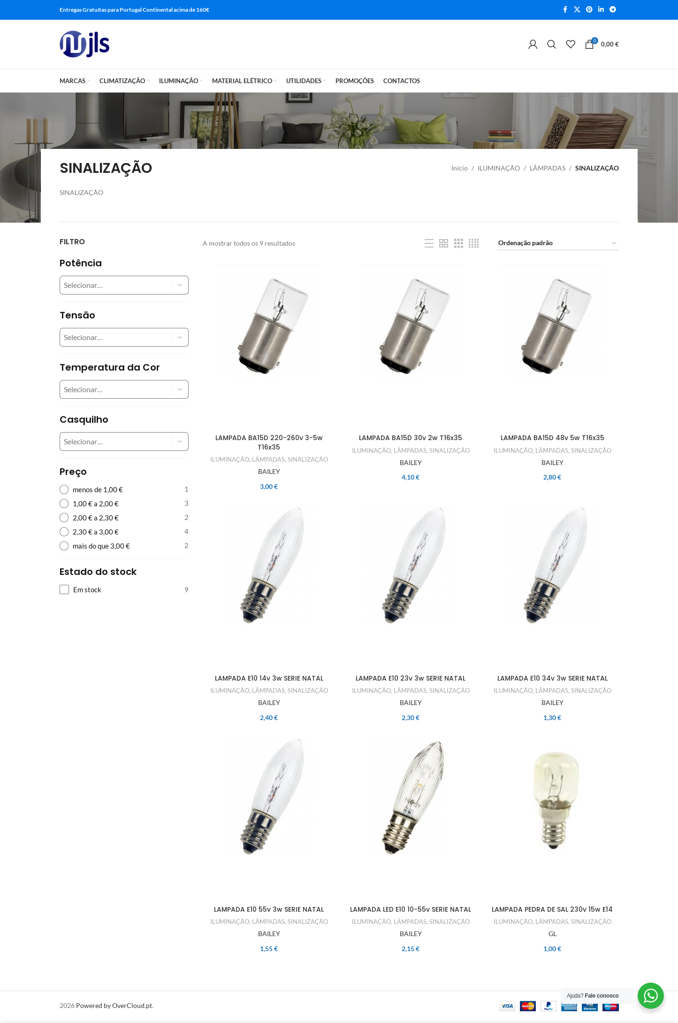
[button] (180, 285)
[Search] (551, 44)
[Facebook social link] (565, 10)
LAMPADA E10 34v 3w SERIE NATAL (552, 679)
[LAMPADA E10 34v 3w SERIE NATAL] (552, 588)
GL (552, 936)
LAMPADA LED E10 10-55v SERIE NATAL (410, 911)
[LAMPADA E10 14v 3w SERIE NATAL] (269, 588)
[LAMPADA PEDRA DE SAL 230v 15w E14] (552, 820)
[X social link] (577, 10)
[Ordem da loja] (557, 243)
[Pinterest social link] (589, 10)
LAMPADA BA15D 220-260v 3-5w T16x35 (269, 443)
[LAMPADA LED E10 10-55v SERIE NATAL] (410, 820)
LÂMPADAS (547, 168)
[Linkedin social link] (601, 10)
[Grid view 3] (458, 243)
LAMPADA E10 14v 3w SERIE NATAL (269, 679)
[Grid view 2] (443, 243)
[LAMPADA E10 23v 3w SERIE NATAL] (410, 588)
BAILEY (269, 472)
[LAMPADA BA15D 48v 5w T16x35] (552, 347)
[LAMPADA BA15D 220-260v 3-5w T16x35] (269, 347)
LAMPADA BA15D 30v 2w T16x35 (410, 438)
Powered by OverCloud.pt (114, 1008)
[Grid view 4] (474, 243)
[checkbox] (124, 589)
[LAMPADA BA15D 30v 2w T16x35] (410, 347)
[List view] (429, 243)
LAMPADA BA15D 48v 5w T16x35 (552, 438)
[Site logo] (85, 44)
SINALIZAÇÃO (308, 460)
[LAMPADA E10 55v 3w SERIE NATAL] (269, 820)
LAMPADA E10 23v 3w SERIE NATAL (410, 679)
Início (459, 168)
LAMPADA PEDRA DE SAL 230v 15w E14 (552, 911)
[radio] (124, 489)
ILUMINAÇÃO (499, 168)
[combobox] (108, 285)
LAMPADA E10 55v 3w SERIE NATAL (269, 911)
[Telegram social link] (613, 10)
